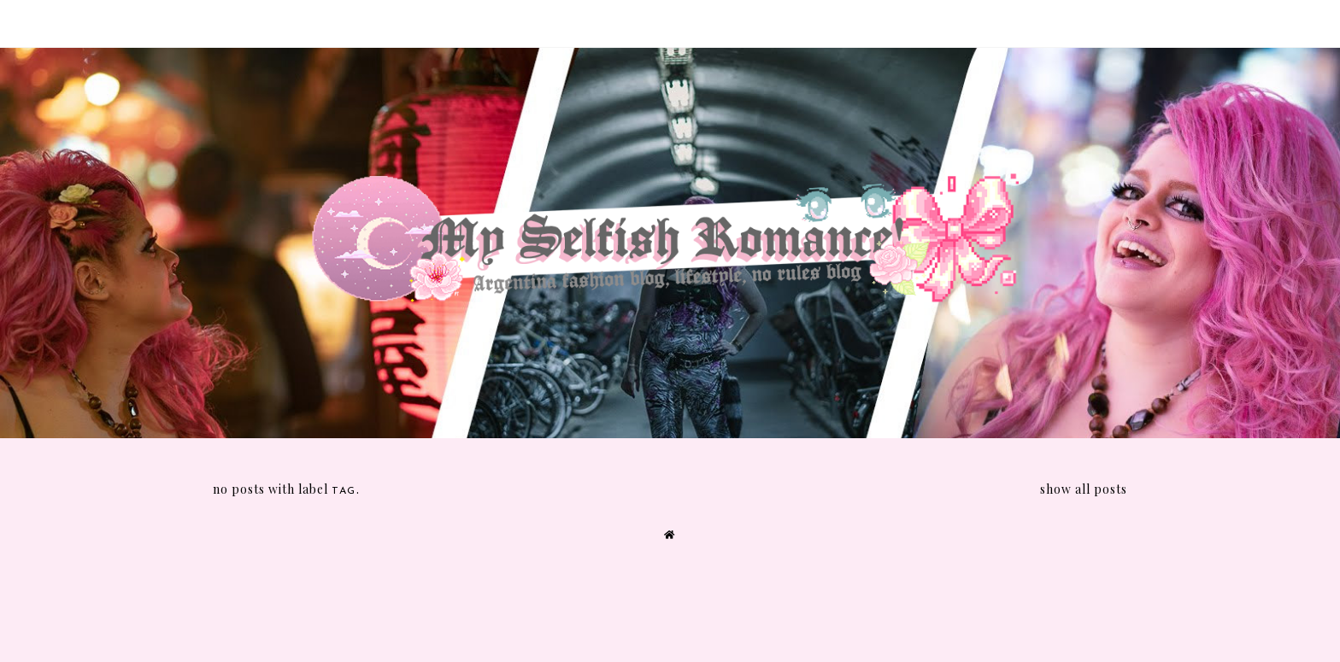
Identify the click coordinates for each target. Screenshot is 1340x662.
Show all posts (1083, 489)
